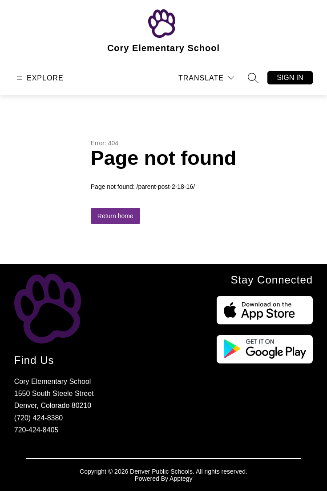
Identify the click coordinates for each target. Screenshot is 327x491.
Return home (115, 216)
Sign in (290, 77)
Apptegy (181, 478)
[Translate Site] (206, 78)
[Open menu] (39, 78)
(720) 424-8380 (38, 418)
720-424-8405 (36, 430)
